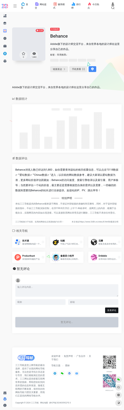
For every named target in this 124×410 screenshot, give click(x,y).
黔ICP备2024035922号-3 (60, 403)
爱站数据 (25, 174)
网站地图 (44, 403)
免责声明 (68, 356)
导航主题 (55, 365)
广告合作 (80, 356)
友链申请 (55, 356)
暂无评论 (23, 269)
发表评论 (111, 310)
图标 (67, 365)
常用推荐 (55, 29)
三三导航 (35, 403)
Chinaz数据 (40, 174)
